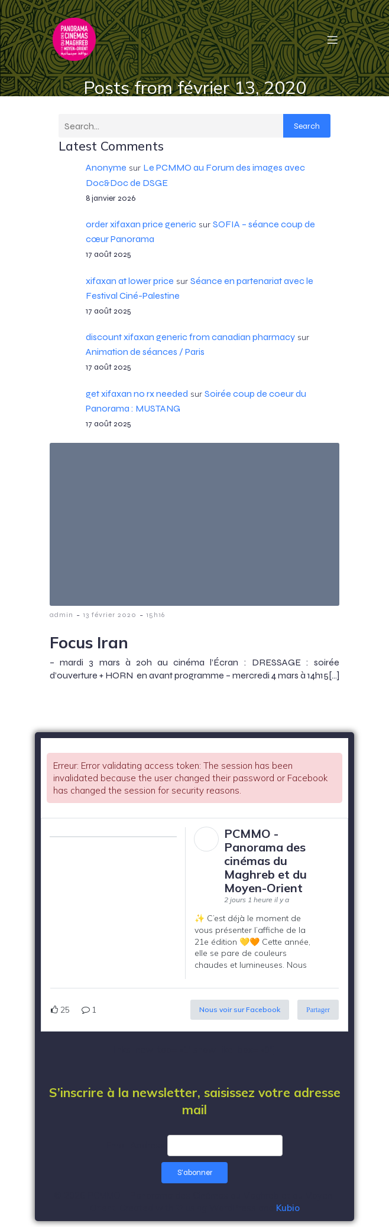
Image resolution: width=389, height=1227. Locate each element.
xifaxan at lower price (130, 280)
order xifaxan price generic (141, 224)
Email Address (135, 1145)
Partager (318, 1010)
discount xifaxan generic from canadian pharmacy (190, 336)
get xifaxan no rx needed (137, 393)
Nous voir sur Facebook (239, 1009)
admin (61, 615)
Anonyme (106, 167)
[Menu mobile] (332, 40)
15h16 (155, 615)
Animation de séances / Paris (145, 351)
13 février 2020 (110, 615)
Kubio (288, 1207)
